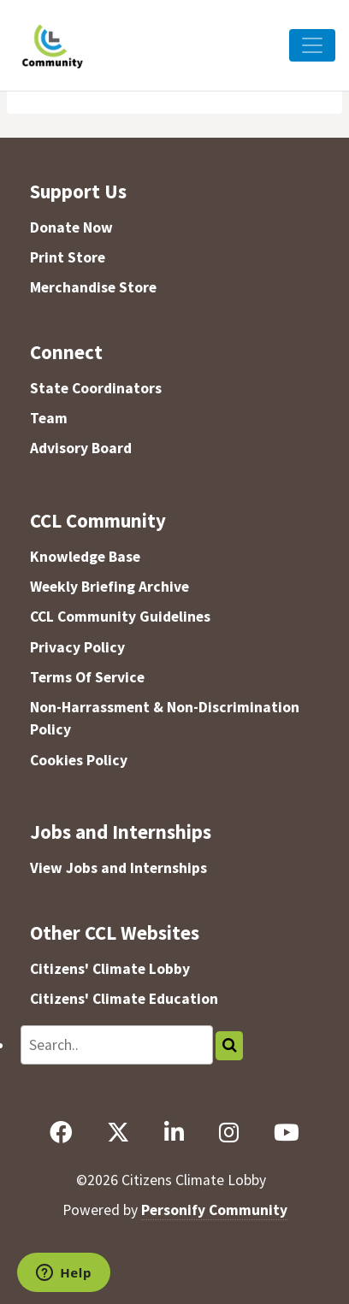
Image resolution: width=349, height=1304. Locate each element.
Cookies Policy (78, 760)
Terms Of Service (87, 677)
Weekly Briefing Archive (109, 586)
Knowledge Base (85, 556)
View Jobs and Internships (118, 868)
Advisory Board (81, 448)
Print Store (67, 257)
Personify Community (214, 1210)
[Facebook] (60, 1133)
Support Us (78, 191)
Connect (66, 351)
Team (49, 418)
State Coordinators (96, 388)
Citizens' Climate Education (124, 998)
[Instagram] (228, 1133)
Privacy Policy (77, 647)
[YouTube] (286, 1133)
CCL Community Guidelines (120, 616)
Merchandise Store (93, 287)
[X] (117, 1133)
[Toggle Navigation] (312, 45)
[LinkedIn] (174, 1133)
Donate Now (71, 227)
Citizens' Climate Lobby (110, 968)
